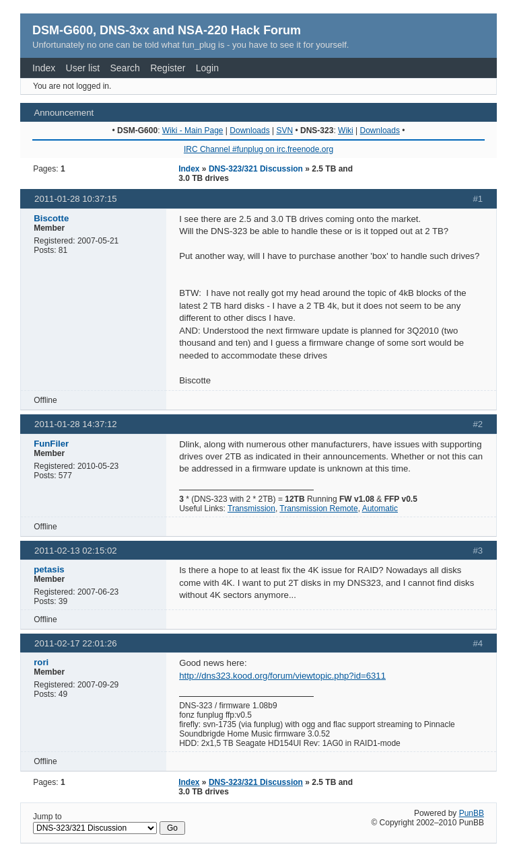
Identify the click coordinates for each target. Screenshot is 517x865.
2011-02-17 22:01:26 (75, 643)
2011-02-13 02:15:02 (75, 551)
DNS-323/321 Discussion (256, 169)
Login (207, 68)
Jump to (109, 823)
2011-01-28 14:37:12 (75, 424)
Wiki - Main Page (192, 130)
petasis (49, 569)
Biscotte (51, 218)
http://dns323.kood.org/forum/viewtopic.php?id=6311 (282, 676)
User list (83, 68)
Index (43, 68)
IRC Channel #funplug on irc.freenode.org (258, 149)
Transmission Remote (318, 508)
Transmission (251, 508)
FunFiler (51, 444)
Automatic (380, 508)
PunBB (471, 813)
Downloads (249, 130)
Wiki (345, 130)
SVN (284, 130)
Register (167, 68)
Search (125, 68)
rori (41, 662)
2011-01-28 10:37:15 (75, 199)
